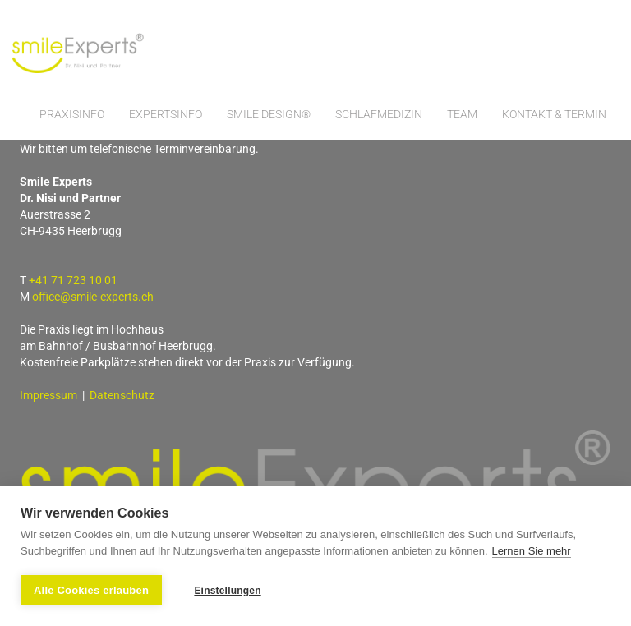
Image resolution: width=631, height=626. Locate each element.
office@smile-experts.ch (93, 296)
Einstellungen (227, 590)
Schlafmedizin (378, 114)
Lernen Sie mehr (531, 551)
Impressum (48, 395)
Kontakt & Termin (554, 114)
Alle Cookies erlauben (91, 590)
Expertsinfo (165, 114)
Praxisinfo (71, 114)
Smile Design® (269, 114)
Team (462, 114)
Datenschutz (122, 395)
